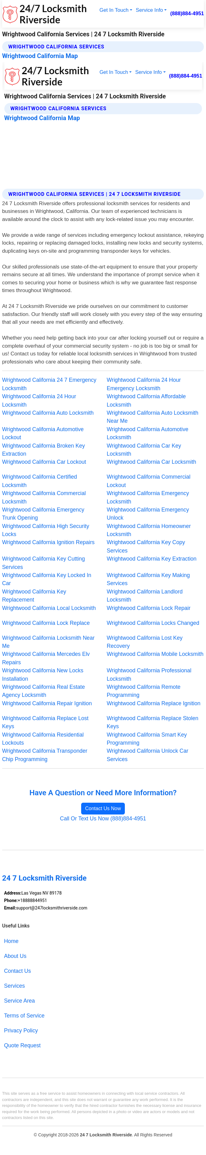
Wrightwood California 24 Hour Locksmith (39, 400)
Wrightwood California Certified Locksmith (39, 481)
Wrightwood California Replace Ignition (154, 703)
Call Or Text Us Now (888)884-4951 (103, 818)
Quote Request (22, 1045)
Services (14, 986)
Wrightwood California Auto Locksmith (48, 413)
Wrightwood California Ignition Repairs (48, 542)
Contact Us (17, 971)
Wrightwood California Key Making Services (148, 579)
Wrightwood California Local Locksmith (49, 608)
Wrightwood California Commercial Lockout (149, 481)
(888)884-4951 (187, 13)
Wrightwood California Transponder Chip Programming (44, 755)
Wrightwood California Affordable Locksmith (146, 400)
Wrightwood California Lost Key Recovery (145, 642)
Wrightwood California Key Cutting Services (43, 563)
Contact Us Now (103, 808)
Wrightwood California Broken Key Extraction (43, 450)
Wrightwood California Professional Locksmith (149, 674)
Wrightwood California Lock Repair (149, 608)
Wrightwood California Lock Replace (46, 623)
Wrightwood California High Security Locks (45, 530)
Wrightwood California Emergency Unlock (148, 514)
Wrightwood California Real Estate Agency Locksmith (43, 691)
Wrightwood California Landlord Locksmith (145, 596)
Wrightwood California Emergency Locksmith (148, 497)
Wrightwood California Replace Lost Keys (45, 722)
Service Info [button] (149, 10)
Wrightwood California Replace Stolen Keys (153, 722)
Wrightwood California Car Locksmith (151, 462)
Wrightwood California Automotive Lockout (43, 433)
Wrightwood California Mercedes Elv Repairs (46, 658)
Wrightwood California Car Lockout (44, 462)
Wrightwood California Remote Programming (144, 691)
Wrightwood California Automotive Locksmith (147, 433)
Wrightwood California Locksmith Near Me (48, 642)
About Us (15, 956)
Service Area (19, 1001)
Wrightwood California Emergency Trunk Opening (43, 514)
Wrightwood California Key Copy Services (146, 546)
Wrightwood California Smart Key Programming (147, 739)
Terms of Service (24, 1016)
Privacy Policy (21, 1030)
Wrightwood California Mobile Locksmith (155, 654)
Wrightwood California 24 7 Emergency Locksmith (49, 384)
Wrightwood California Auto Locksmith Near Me (153, 417)
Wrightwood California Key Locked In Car (46, 579)
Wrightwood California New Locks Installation (42, 674)
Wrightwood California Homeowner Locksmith (149, 530)
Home (11, 941)
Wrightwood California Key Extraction (152, 559)
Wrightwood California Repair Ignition (47, 703)
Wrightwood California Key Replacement (34, 596)
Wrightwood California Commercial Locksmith (44, 497)
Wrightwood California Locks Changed (153, 623)
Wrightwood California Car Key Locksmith (144, 450)
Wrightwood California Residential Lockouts (43, 739)
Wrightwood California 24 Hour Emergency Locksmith (144, 384)
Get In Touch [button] (114, 10)
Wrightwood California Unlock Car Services (147, 755)
